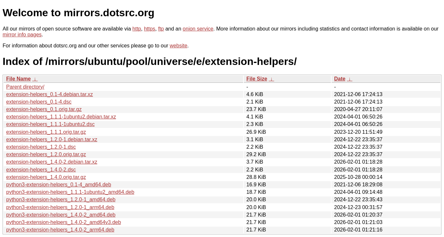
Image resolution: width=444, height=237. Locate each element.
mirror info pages (22, 34)
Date (340, 78)
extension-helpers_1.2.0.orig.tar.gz (46, 154)
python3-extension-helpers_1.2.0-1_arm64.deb (60, 207)
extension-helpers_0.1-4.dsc (39, 102)
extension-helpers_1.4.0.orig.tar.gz (46, 177)
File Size (256, 78)
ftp (161, 28)
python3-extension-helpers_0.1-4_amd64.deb (58, 184)
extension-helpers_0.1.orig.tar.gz (44, 109)
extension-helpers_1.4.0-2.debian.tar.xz (51, 162)
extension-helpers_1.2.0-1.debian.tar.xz (51, 139)
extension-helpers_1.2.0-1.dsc (41, 147)
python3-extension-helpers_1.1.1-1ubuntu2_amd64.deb (70, 192)
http (136, 28)
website (178, 45)
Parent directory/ (25, 87)
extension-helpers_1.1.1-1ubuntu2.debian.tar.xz (61, 116)
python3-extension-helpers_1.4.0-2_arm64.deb (60, 229)
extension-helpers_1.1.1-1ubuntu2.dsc (50, 124)
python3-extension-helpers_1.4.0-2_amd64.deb (60, 215)
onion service (198, 28)
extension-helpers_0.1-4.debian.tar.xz (49, 94)
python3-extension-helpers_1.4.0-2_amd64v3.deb (63, 222)
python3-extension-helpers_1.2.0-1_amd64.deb (60, 199)
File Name (18, 78)
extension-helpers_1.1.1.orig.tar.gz (46, 132)
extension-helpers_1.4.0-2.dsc (41, 169)
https (149, 28)
